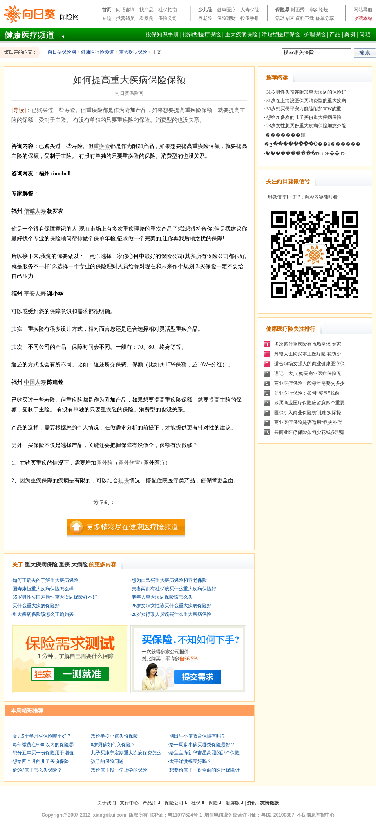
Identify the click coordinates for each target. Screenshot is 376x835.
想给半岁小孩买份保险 (114, 736)
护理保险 (315, 35)
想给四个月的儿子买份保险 (41, 761)
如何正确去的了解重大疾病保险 (45, 580)
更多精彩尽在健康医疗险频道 (132, 527)
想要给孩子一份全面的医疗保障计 (204, 770)
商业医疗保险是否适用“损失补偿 (308, 422)
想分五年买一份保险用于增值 (43, 753)
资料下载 (304, 18)
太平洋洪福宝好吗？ (190, 761)
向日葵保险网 (62, 52)
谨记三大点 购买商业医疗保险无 (307, 373)
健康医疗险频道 (97, 52)
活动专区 (284, 18)
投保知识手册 (162, 35)
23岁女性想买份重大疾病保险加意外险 (305, 125)
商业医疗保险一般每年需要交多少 (309, 383)
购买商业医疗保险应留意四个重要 (309, 403)
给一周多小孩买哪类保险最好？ (202, 744)
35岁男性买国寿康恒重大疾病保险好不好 (55, 597)
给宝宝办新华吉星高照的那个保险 (204, 753)
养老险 (205, 18)
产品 (334, 35)
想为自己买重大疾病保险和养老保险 (169, 580)
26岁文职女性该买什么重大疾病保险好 (172, 605)
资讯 (251, 803)
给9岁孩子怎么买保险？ (37, 770)
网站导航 (363, 10)
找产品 (146, 10)
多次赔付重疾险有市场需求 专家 (307, 344)
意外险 (104, 463)
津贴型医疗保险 (281, 35)
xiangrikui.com (110, 815)
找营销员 (125, 18)
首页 (106, 10)
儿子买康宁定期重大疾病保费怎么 (126, 753)
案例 (349, 35)
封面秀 (298, 10)
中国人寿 (35, 382)
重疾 (64, 565)
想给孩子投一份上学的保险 (119, 770)
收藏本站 (363, 18)
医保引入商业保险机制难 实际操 (307, 412)
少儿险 (205, 10)
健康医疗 (226, 10)
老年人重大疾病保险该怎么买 (162, 597)
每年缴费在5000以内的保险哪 (43, 744)
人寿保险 (249, 10)
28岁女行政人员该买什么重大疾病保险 (172, 614)
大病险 (79, 565)
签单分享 (324, 18)
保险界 (282, 10)
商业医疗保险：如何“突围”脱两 (307, 393)
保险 (215, 803)
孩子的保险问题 (107, 761)
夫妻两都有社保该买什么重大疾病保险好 (174, 589)
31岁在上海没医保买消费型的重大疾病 (305, 100)
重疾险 (102, 146)
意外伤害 (129, 463)
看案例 (146, 18)
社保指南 (167, 10)
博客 (313, 10)
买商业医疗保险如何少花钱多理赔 (309, 432)
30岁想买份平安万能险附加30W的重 (303, 109)
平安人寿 (35, 294)
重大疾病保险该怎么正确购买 (43, 614)
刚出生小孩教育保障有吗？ (197, 736)
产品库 (152, 803)
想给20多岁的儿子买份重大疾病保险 (303, 117)
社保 (123, 480)
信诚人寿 (35, 211)
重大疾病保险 (241, 35)
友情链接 (269, 803)
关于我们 (106, 803)
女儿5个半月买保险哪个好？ (42, 736)
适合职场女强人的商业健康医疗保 (309, 363)
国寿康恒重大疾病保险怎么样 (43, 589)
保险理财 (226, 18)
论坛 (323, 10)
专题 (106, 18)
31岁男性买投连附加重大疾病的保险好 (305, 92)
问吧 (364, 35)
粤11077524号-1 (185, 815)
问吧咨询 (125, 10)
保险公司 (167, 18)
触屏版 (235, 803)
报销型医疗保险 (202, 35)
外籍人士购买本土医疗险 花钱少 (307, 354)
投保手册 (249, 18)
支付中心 (129, 803)
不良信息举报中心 (315, 815)
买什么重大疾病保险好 (36, 605)
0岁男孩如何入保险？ (113, 744)
